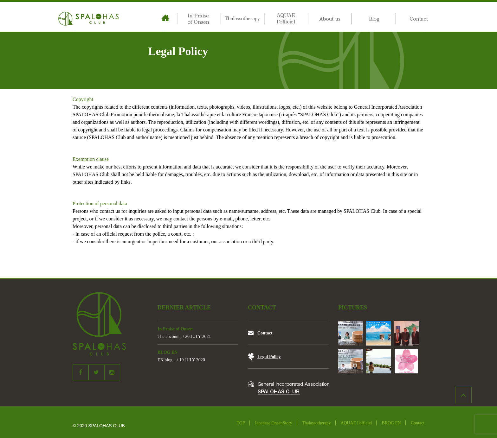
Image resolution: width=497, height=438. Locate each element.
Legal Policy (269, 356)
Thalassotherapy (316, 423)
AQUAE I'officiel (356, 423)
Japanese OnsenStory (273, 423)
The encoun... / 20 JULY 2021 (184, 336)
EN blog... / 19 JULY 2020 (181, 360)
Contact (264, 333)
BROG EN (391, 423)
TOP (241, 423)
